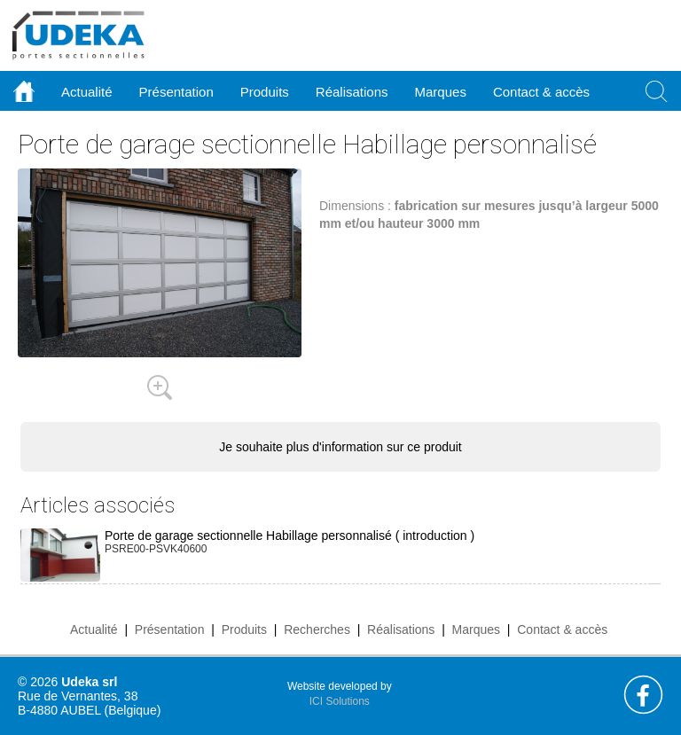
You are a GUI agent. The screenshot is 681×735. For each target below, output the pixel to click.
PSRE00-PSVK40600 (156, 549)
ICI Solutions (339, 701)
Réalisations (400, 629)
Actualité (94, 629)
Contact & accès (541, 91)
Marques (476, 629)
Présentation (170, 629)
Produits (244, 629)
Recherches (317, 629)
